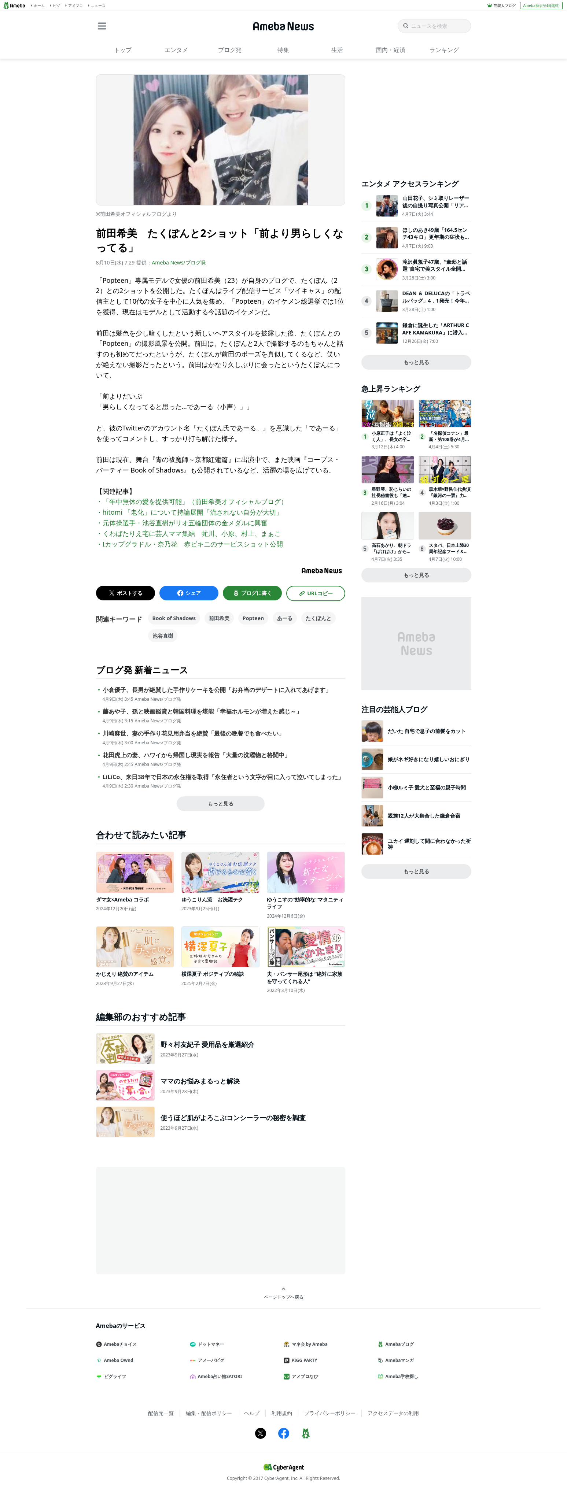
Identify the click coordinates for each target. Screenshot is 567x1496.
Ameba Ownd (117, 1360)
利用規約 (282, 1413)
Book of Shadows (174, 618)
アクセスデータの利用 (393, 1413)
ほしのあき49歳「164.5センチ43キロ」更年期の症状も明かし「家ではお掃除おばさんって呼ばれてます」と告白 (436, 240)
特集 (283, 50)
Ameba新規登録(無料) (541, 5)
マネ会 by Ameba (309, 1344)
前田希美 (219, 618)
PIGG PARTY (303, 1360)
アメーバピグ (210, 1360)
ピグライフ (114, 1376)
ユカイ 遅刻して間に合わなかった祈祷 (429, 843)
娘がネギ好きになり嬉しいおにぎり (429, 759)
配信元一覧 (161, 1413)
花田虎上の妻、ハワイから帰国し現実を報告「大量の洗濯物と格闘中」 (196, 755)
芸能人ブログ (505, 5)
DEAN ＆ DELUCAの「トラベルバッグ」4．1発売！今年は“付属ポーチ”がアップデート (436, 304)
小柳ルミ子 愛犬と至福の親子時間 (427, 787)
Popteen (253, 618)
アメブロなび (304, 1376)
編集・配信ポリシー (209, 1413)
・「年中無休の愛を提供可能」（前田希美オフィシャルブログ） (191, 501)
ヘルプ (251, 1413)
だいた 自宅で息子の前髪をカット (427, 730)
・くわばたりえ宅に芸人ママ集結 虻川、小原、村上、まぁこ (188, 533)
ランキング (444, 50)
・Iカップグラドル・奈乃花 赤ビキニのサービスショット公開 (189, 544)
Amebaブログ (399, 1344)
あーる (284, 618)
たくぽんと (318, 618)
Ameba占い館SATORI (219, 1376)
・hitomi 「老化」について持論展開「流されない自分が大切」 (189, 512)
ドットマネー (210, 1344)
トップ (123, 50)
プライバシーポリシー (330, 1413)
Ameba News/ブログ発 (179, 262)
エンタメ (176, 50)
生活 (337, 50)
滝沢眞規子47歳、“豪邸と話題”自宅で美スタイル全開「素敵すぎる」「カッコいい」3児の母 (434, 272)
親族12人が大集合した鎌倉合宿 (424, 815)
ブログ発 (230, 50)
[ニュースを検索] (434, 26)
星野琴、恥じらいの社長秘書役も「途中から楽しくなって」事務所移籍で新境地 (391, 498)
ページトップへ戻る (283, 1293)
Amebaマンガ (399, 1360)
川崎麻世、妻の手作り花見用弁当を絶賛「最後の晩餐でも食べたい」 (193, 733)
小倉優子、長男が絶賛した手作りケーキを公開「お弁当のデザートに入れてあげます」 (217, 690)
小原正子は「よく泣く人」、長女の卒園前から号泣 (391, 439)
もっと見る (220, 803)
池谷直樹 (162, 635)
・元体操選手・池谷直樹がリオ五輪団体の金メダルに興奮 (182, 522)
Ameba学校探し (401, 1376)
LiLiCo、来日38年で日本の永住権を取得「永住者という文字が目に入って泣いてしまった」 (223, 777)
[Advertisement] (162, 1220)
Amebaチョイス (119, 1344)
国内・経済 (390, 50)
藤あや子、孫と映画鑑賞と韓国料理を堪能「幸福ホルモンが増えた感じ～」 (202, 711)
